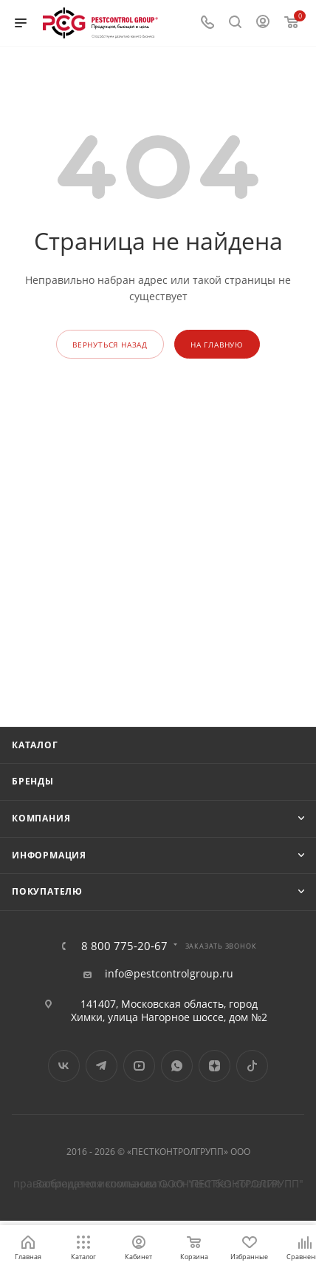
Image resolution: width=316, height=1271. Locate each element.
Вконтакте (64, 1066)
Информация (49, 855)
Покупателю (47, 891)
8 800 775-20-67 (124, 946)
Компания (41, 818)
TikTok (252, 1066)
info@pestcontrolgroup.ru (169, 973)
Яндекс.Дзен (214, 1066)
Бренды (33, 781)
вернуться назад (110, 344)
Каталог (35, 745)
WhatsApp (177, 1066)
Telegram (101, 1066)
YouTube (139, 1066)
